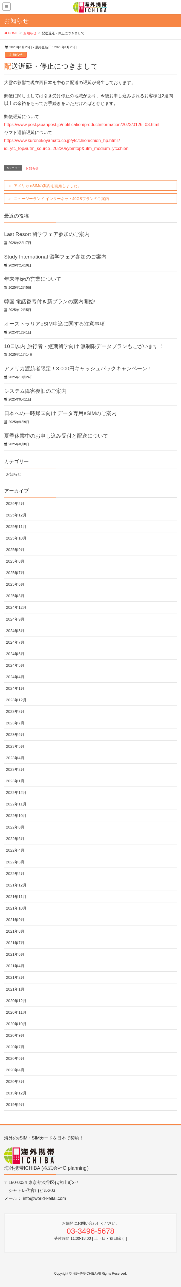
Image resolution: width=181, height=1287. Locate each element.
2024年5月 (15, 665)
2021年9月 (15, 920)
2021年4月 (15, 966)
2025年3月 (15, 596)
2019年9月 (15, 1104)
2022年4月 (15, 850)
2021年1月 (15, 989)
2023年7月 (15, 723)
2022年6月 (15, 838)
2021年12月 (16, 885)
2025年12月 (16, 515)
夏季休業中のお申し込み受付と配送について (56, 436)
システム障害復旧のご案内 (35, 391)
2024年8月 (15, 631)
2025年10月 (16, 538)
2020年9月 (15, 1035)
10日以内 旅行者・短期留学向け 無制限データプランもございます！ (84, 346)
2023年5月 (15, 746)
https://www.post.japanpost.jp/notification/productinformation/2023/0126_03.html (81, 124)
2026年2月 (15, 503)
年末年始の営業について (32, 279)
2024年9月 (15, 619)
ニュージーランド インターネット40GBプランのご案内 (61, 198)
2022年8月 (15, 827)
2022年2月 (15, 873)
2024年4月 (15, 677)
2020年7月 (15, 1047)
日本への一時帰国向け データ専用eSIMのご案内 (60, 413)
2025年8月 (15, 561)
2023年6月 (15, 734)
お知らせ (15, 55)
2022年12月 (16, 792)
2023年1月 (15, 781)
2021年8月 (15, 931)
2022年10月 (16, 815)
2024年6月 (15, 654)
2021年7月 (15, 943)
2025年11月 (16, 526)
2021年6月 (15, 954)
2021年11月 (16, 896)
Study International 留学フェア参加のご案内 (55, 257)
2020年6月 (15, 1058)
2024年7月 (15, 642)
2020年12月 (16, 1001)
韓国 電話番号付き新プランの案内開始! (50, 301)
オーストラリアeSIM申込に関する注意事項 (54, 324)
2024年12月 (16, 607)
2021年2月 (15, 977)
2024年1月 (15, 688)
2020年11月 (16, 1012)
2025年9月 (15, 549)
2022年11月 (16, 804)
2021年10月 (16, 908)
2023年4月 (15, 758)
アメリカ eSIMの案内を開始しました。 (47, 186)
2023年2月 (15, 769)
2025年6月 (15, 584)
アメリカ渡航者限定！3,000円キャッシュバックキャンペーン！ (78, 368)
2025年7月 (15, 573)
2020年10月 (16, 1024)
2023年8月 (15, 711)
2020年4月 (15, 1070)
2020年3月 (15, 1081)
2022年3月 (15, 862)
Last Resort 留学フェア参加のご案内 (47, 234)
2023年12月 (16, 700)
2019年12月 (16, 1093)
